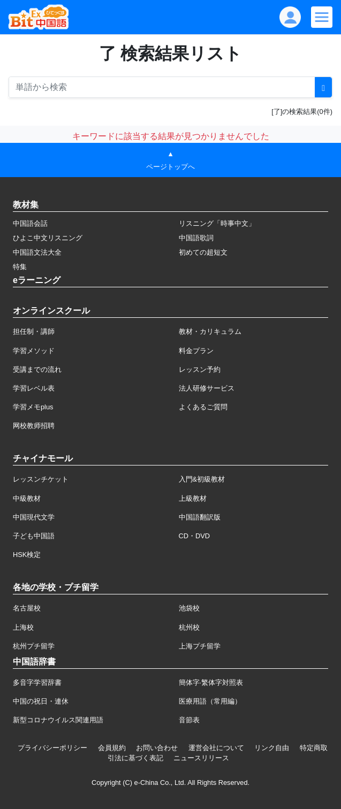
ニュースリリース (201, 758)
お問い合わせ (157, 748)
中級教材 (27, 498)
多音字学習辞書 (37, 682)
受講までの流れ (37, 369)
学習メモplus (33, 407)
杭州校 (189, 627)
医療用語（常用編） (210, 701)
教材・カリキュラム (210, 331)
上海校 (23, 627)
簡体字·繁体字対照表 (211, 682)
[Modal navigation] (321, 17)
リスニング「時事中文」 (217, 223)
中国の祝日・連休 (41, 701)
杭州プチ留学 (34, 646)
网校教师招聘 (34, 426)
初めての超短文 (203, 252)
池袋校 (189, 608)
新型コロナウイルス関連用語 (58, 720)
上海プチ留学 (200, 646)
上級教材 (193, 498)
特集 (20, 267)
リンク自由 (271, 748)
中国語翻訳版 (200, 517)
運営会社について (216, 748)
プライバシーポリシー (52, 748)
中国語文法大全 (37, 252)
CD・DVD (194, 536)
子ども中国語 (34, 536)
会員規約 (112, 748)
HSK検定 (27, 555)
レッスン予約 (200, 369)
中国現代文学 (34, 517)
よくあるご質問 (203, 407)
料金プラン (196, 351)
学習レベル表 (34, 388)
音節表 (189, 720)
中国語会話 (30, 223)
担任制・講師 (34, 331)
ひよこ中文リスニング (47, 238)
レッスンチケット (41, 479)
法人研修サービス (206, 388)
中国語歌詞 (196, 238)
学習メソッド (34, 351)
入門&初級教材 (202, 479)
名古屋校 (27, 608)
